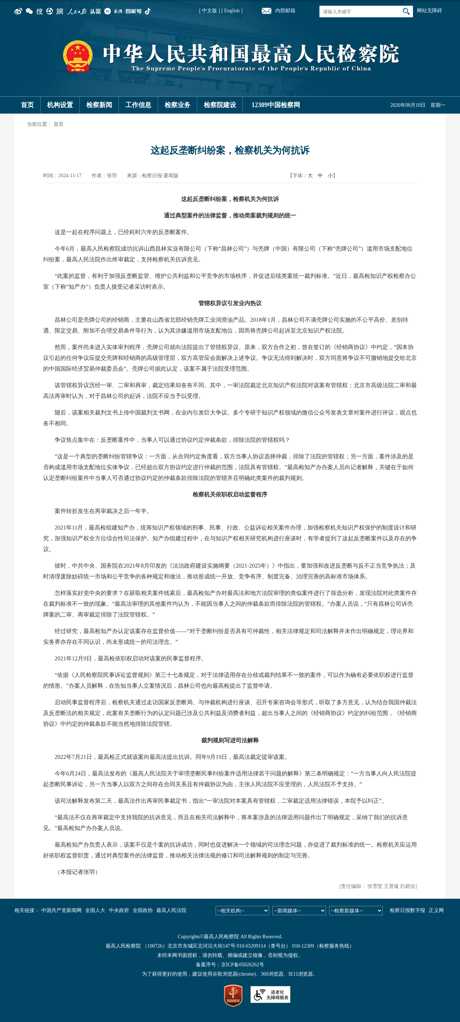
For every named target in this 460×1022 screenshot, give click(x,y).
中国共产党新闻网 (61, 910)
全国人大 (95, 910)
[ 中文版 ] (209, 10)
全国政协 (143, 910)
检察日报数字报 (407, 910)
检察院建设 (220, 105)
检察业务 (177, 105)
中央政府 (119, 910)
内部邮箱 (285, 10)
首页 (27, 105)
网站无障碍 (429, 10)
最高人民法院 (171, 910)
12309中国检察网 (276, 105)
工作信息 (138, 105)
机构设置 (60, 105)
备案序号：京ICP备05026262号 (230, 964)
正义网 (436, 910)
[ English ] (232, 10)
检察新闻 (99, 105)
